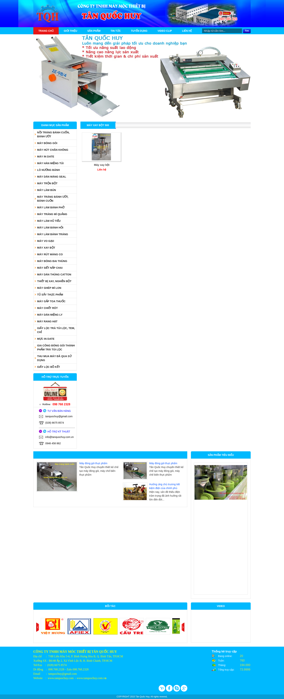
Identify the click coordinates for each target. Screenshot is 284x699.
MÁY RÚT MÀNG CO (50, 254)
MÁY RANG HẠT (47, 321)
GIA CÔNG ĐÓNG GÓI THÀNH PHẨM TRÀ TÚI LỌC (56, 347)
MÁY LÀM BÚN (46, 190)
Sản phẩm (93, 30)
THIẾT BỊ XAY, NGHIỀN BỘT (54, 281)
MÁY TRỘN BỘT (47, 183)
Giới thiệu (70, 30)
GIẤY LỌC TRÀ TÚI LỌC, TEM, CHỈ (56, 330)
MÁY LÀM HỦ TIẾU (48, 220)
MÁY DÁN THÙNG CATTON (54, 274)
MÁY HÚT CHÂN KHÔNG (52, 149)
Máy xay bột (102, 164)
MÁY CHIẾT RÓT (47, 308)
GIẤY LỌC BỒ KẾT (48, 366)
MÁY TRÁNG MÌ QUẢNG (52, 214)
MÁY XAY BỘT (46, 247)
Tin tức (116, 30)
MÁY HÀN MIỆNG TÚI (50, 163)
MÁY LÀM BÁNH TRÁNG (52, 234)
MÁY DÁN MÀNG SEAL (51, 176)
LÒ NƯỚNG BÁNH (48, 169)
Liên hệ (187, 30)
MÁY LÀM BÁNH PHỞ (50, 207)
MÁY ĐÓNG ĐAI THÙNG (52, 261)
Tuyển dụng (139, 30)
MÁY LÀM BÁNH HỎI (50, 227)
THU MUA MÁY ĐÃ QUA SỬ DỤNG (54, 358)
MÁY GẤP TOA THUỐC (51, 301)
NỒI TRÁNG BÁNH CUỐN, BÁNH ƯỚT (53, 134)
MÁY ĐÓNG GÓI (47, 143)
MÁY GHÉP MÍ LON (49, 287)
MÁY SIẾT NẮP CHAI (49, 267)
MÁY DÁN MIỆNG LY (49, 314)
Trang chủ (46, 30)
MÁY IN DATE (45, 156)
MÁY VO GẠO (45, 241)
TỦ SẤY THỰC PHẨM (50, 294)
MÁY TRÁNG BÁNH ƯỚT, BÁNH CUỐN (52, 198)
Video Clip (165, 30)
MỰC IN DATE (45, 338)
